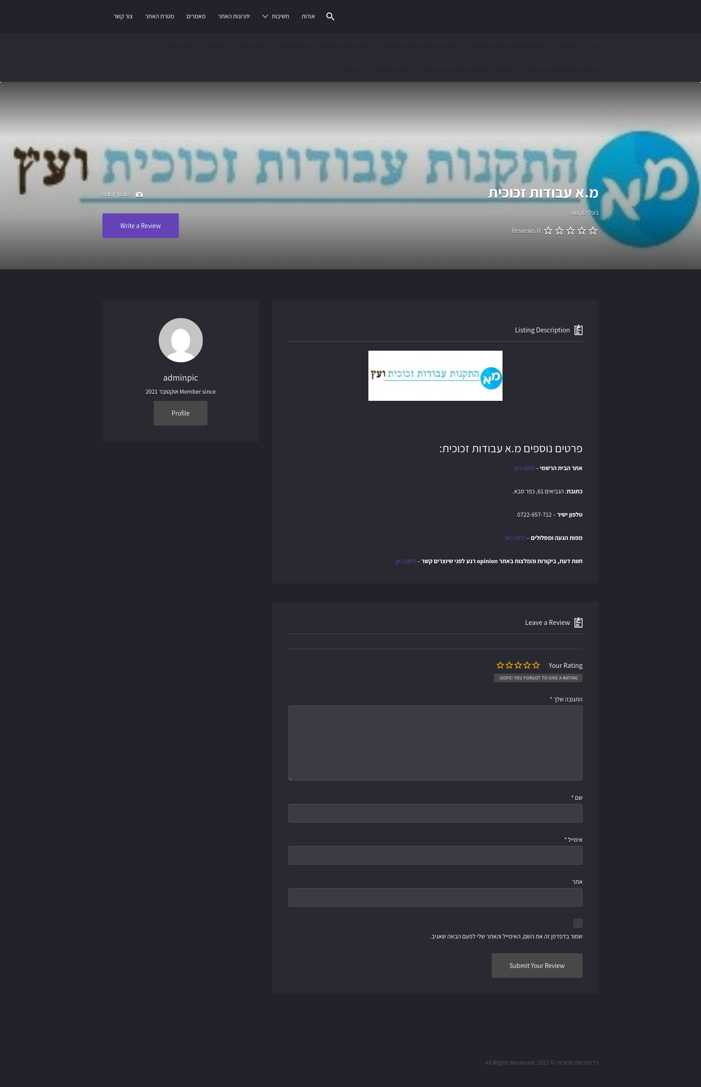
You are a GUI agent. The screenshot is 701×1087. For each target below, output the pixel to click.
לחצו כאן (524, 468)
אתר (577, 882)
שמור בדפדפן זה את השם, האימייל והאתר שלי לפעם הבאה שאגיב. (506, 936)
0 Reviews (526, 230)
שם (577, 798)
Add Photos (122, 194)
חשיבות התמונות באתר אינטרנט (509, 46)
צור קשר (123, 16)
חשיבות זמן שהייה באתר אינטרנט (422, 46)
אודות (308, 16)
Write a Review (140, 225)
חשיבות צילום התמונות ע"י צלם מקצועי (326, 46)
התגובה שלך (566, 699)
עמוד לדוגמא (391, 70)
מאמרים (196, 16)
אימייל (573, 840)
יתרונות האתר (234, 16)
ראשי (593, 46)
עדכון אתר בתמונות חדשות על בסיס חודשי (467, 70)
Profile (181, 413)
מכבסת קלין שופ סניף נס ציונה (564, 70)
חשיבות (280, 16)
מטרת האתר (159, 16)
